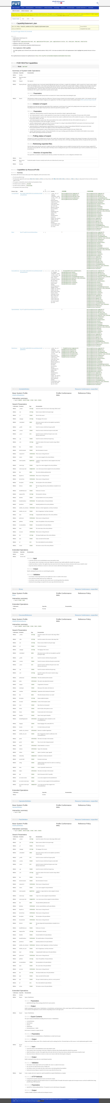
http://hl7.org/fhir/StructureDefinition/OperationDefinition (31, 309)
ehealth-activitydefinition (18, 395)
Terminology (56, 7)
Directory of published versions (75, 15)
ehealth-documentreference (19, 621)
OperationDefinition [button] (25, 801)
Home (22, 7)
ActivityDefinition (15, 193)
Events (63, 7)
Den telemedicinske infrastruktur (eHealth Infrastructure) (29, 1099)
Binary (13, 232)
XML (23, 18)
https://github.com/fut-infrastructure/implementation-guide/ (44, 15)
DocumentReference (15, 270)
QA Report (28, 1100)
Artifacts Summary (48, 7)
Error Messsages (70, 7)
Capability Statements (81, 7)
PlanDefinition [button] (23, 819)
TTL (33, 18)
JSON (28, 18)
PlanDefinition (14, 348)
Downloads (90, 7)
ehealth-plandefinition (17, 825)
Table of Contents (16, 7)
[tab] (55, 389)
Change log (34, 1100)
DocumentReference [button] (25, 615)
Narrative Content (15, 18)
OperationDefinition (15, 309)
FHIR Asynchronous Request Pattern (88, 99)
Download (29, 31)
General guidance (30, 7)
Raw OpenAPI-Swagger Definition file (18, 31)
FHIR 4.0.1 (65, 1099)
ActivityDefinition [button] (24, 389)
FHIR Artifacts (38, 7)
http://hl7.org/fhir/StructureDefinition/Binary (28, 232)
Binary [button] (21, 589)
